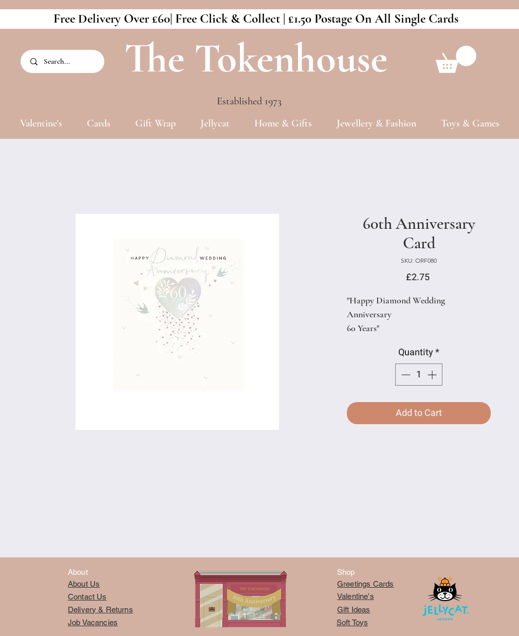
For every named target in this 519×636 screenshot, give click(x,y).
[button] (456, 59)
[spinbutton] (419, 374)
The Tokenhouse (255, 58)
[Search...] (63, 61)
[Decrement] (405, 374)
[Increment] (433, 374)
